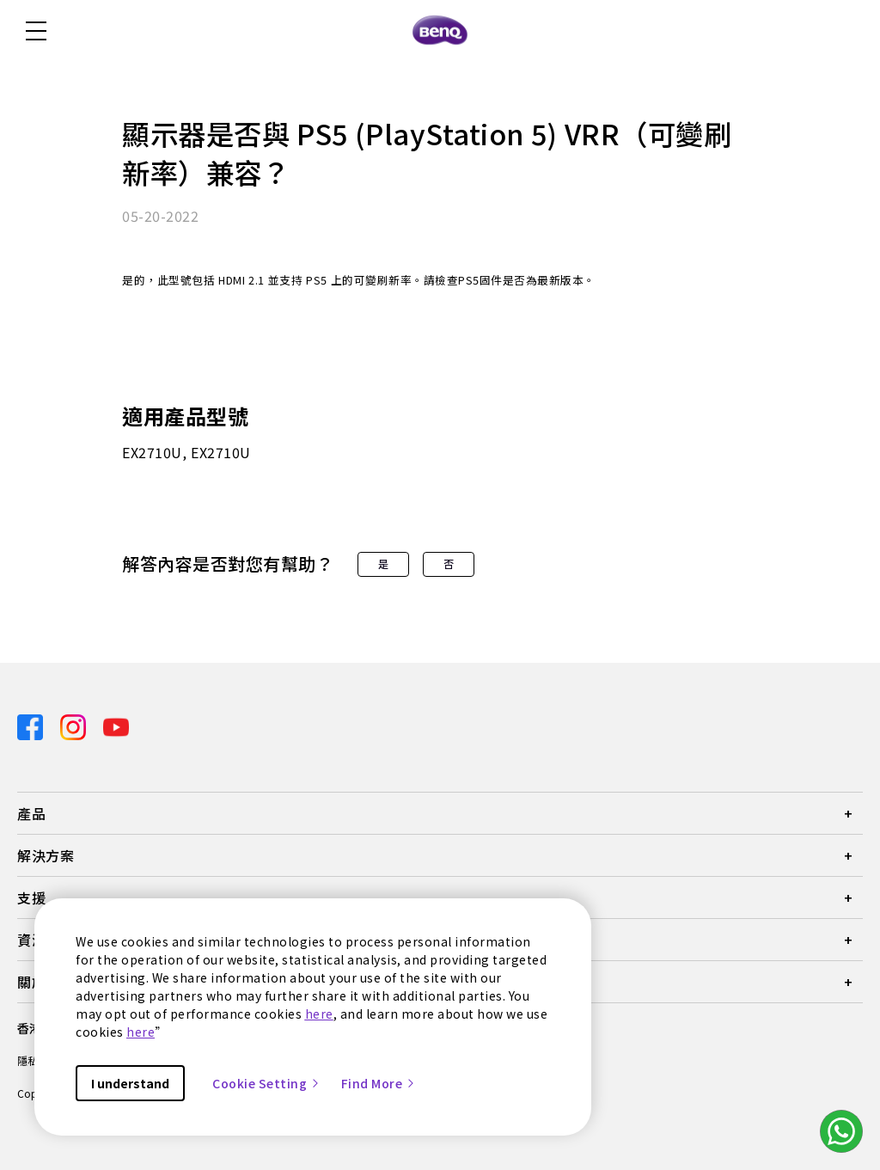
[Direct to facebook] (31, 726)
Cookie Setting (266, 1083)
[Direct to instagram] (74, 726)
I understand (130, 1083)
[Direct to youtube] (116, 726)
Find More (379, 1083)
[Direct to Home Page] (440, 31)
